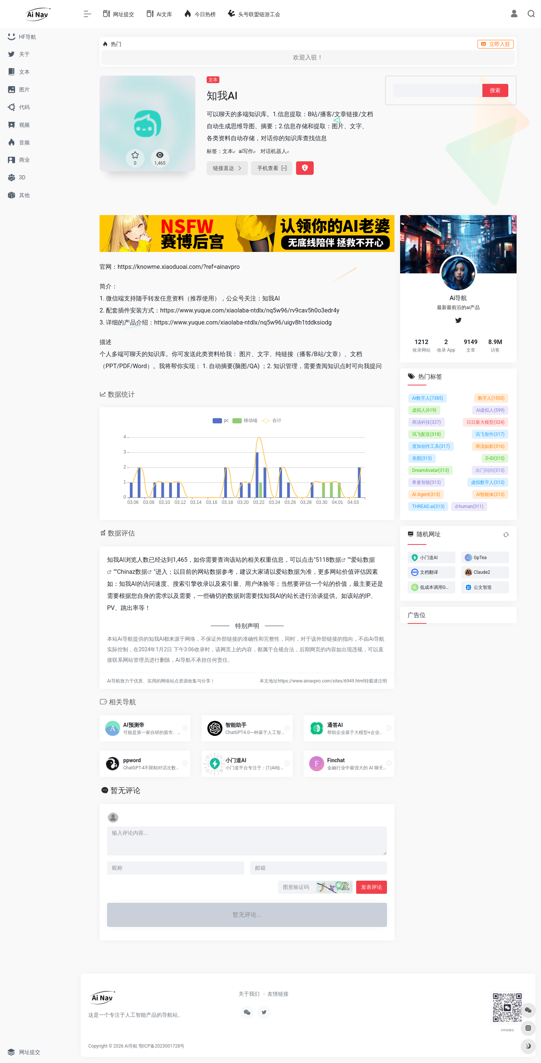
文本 (213, 79)
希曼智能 (426, 482)
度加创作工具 (431, 446)
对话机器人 (273, 151)
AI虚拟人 (490, 409)
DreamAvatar (430, 470)
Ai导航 (131, 1046)
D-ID (495, 458)
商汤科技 (426, 422)
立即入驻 (495, 44)
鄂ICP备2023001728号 (161, 1046)
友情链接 (278, 994)
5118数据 (328, 559)
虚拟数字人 (488, 482)
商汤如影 (490, 446)
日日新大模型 (486, 422)
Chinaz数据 (132, 571)
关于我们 (249, 994)
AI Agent (426, 494)
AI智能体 (490, 494)
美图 (422, 458)
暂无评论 (125, 790)
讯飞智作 (490, 434)
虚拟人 (424, 409)
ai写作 (246, 151)
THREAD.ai (428, 506)
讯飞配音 (426, 434)
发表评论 (371, 887)
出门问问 (490, 470)
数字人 (491, 397)
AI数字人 (427, 397)
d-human (469, 506)
